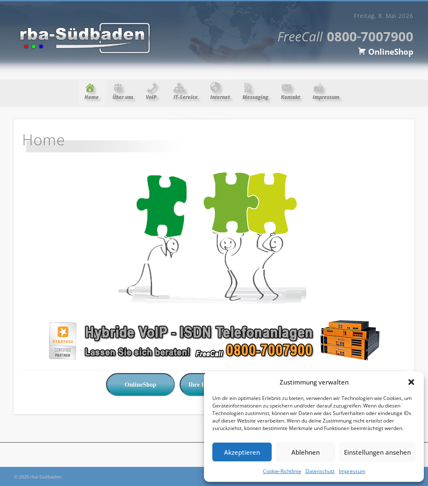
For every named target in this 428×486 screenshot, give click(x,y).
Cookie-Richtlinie (282, 471)
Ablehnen (305, 452)
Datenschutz (320, 471)
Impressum (352, 471)
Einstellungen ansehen (377, 452)
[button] (411, 382)
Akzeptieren (242, 452)
